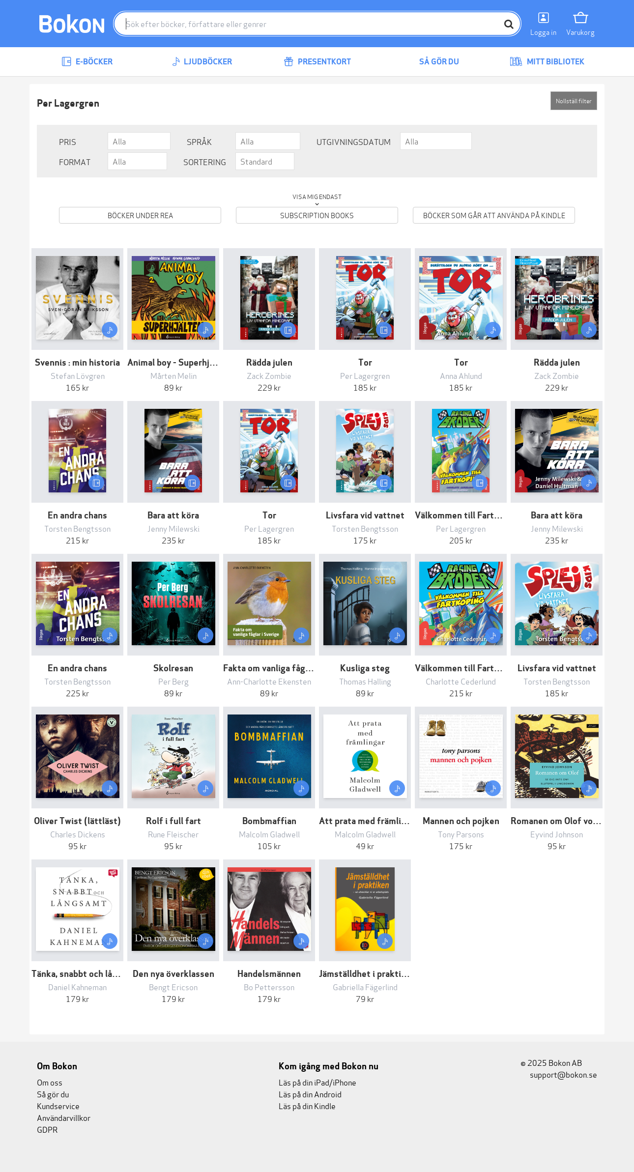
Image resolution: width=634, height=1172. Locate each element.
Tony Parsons (461, 833)
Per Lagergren (365, 375)
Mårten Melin (173, 375)
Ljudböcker (202, 62)
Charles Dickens (77, 833)
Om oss (49, 1081)
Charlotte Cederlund (461, 680)
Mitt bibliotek (547, 62)
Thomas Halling (365, 680)
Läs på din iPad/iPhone (317, 1081)
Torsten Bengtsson (77, 528)
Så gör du (432, 62)
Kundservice (58, 1105)
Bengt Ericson (173, 986)
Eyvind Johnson (556, 833)
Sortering (204, 161)
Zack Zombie (269, 375)
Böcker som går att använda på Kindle (494, 215)
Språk (199, 141)
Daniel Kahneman (77, 986)
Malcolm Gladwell (269, 833)
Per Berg (173, 680)
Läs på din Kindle (307, 1105)
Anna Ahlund (461, 375)
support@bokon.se (558, 1074)
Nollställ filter (574, 100)
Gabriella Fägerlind (365, 986)
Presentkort (317, 62)
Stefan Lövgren (78, 375)
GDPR (47, 1129)
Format (74, 161)
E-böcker (87, 62)
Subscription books (317, 215)
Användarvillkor (63, 1117)
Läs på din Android (310, 1093)
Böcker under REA (140, 215)
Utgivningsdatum (354, 141)
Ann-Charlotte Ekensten (269, 680)
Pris (67, 141)
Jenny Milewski (173, 528)
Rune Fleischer (173, 833)
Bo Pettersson (269, 986)
